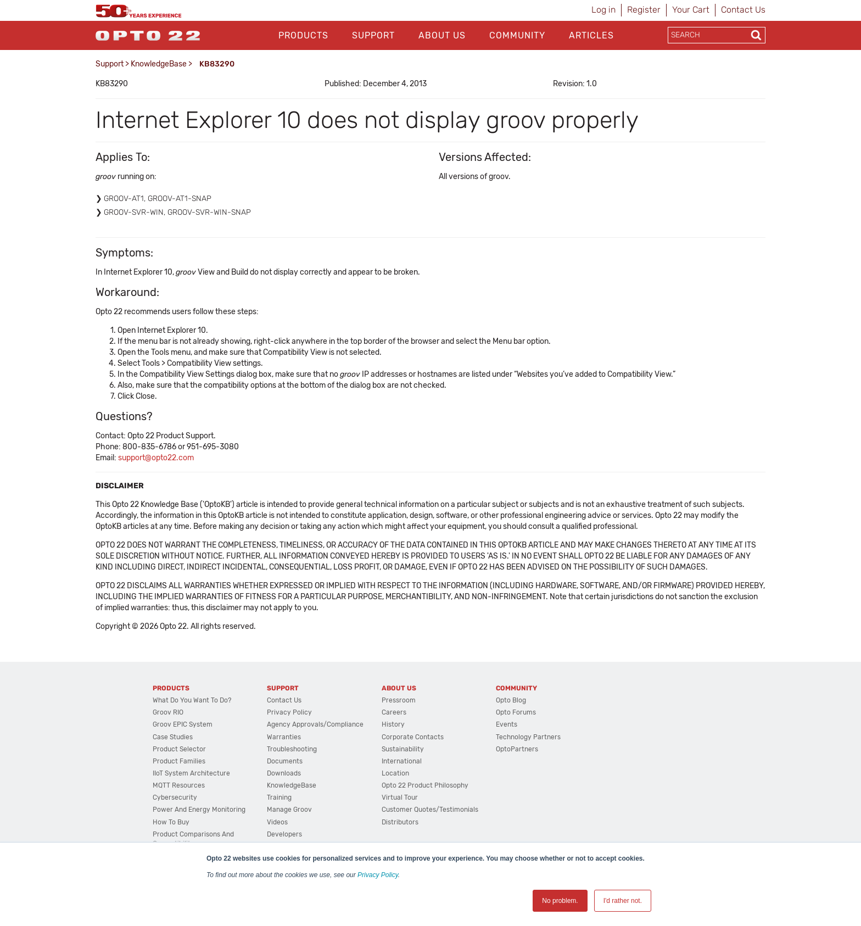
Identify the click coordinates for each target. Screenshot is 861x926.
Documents (285, 761)
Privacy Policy (377, 875)
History (393, 724)
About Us (442, 35)
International (402, 761)
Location (395, 773)
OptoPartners (517, 749)
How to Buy (171, 822)
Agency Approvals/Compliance (315, 724)
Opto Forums (516, 712)
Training (279, 797)
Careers (394, 712)
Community (517, 35)
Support (373, 35)
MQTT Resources (179, 785)
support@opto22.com (156, 457)
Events (506, 724)
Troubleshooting (292, 749)
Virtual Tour (400, 797)
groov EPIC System (183, 724)
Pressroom (399, 700)
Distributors (400, 822)
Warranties (284, 737)
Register (644, 9)
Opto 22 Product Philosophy (425, 785)
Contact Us (743, 9)
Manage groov (289, 809)
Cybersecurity (175, 797)
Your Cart (690, 9)
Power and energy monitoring (199, 809)
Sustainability (403, 749)
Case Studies (173, 737)
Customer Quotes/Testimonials (430, 809)
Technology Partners (528, 737)
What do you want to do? (192, 700)
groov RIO (168, 712)
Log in (603, 9)
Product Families (179, 761)
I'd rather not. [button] (622, 901)
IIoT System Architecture (191, 773)
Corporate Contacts (413, 737)
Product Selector (179, 749)
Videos (277, 822)
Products (303, 35)
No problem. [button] (560, 901)
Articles (591, 35)
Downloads (284, 773)
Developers (284, 834)
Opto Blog (511, 700)
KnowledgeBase (159, 64)
